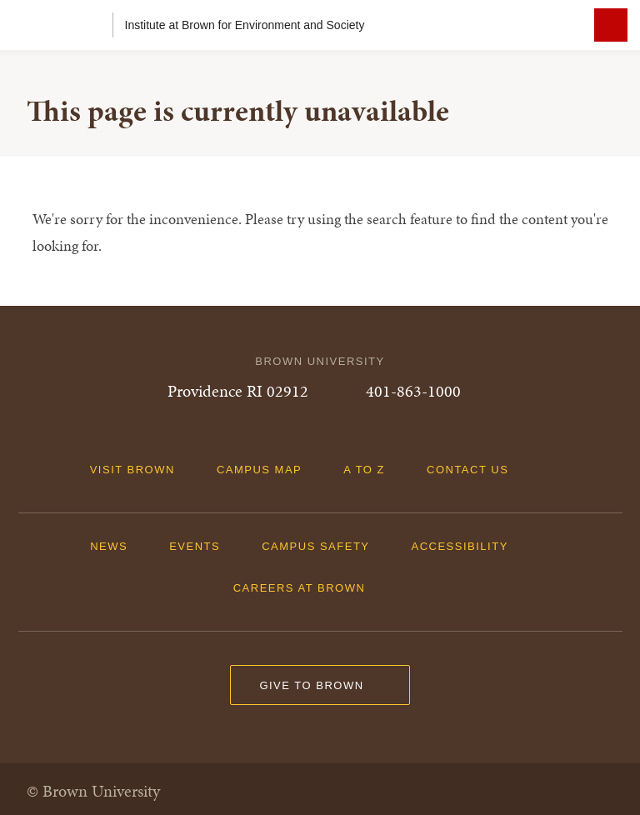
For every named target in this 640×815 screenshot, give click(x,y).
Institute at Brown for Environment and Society (245, 25)
